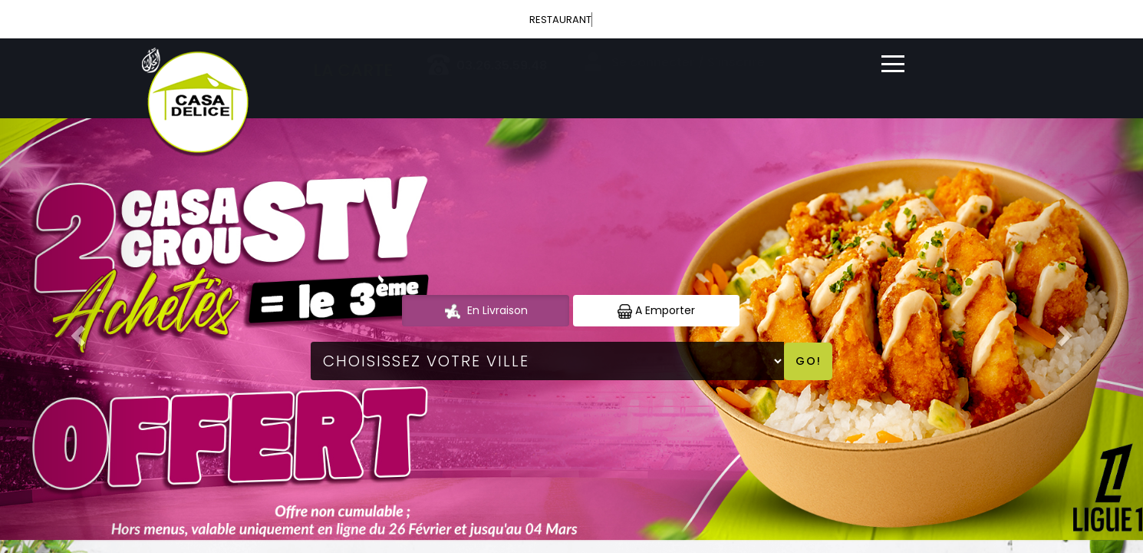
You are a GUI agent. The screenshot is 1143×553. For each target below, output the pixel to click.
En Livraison (485, 311)
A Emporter (656, 311)
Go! (808, 361)
